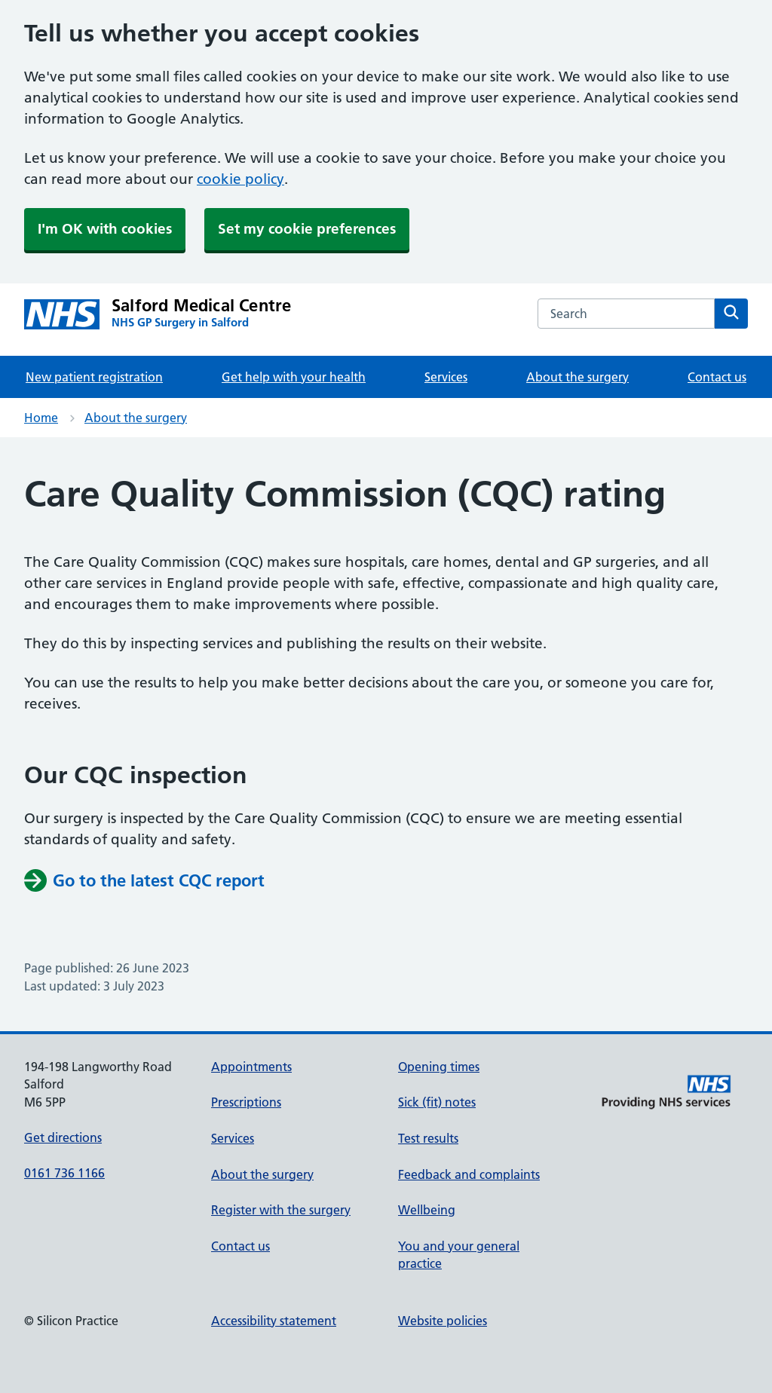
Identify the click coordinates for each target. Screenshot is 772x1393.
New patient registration (94, 376)
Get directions (63, 1137)
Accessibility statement (273, 1320)
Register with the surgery (281, 1209)
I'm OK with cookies (105, 228)
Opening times (438, 1066)
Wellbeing (426, 1209)
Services (445, 376)
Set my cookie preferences (307, 228)
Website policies (442, 1320)
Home (41, 417)
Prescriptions (246, 1102)
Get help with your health (294, 376)
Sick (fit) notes (437, 1102)
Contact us (717, 376)
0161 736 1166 (64, 1172)
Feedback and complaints (469, 1174)
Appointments (251, 1066)
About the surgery (577, 376)
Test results (428, 1138)
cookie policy (240, 179)
